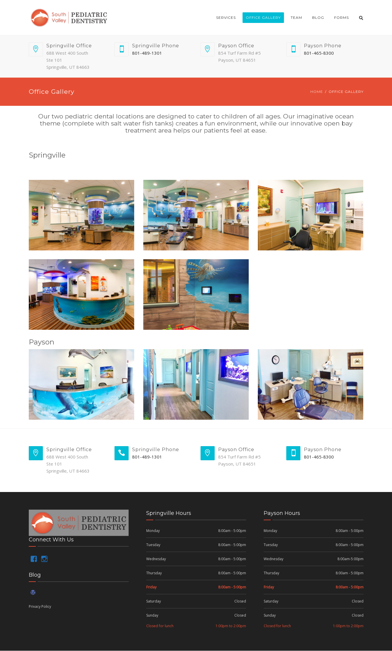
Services (226, 17)
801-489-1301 (147, 53)
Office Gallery (263, 17)
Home (316, 91)
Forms (341, 17)
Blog (318, 17)
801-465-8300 (319, 53)
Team (296, 17)
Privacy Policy (40, 606)
